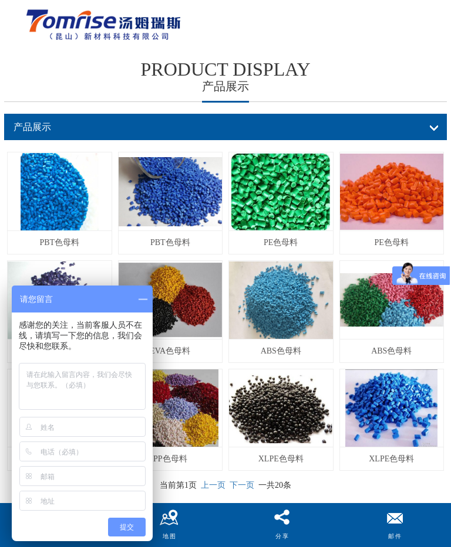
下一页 (242, 485)
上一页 (213, 485)
